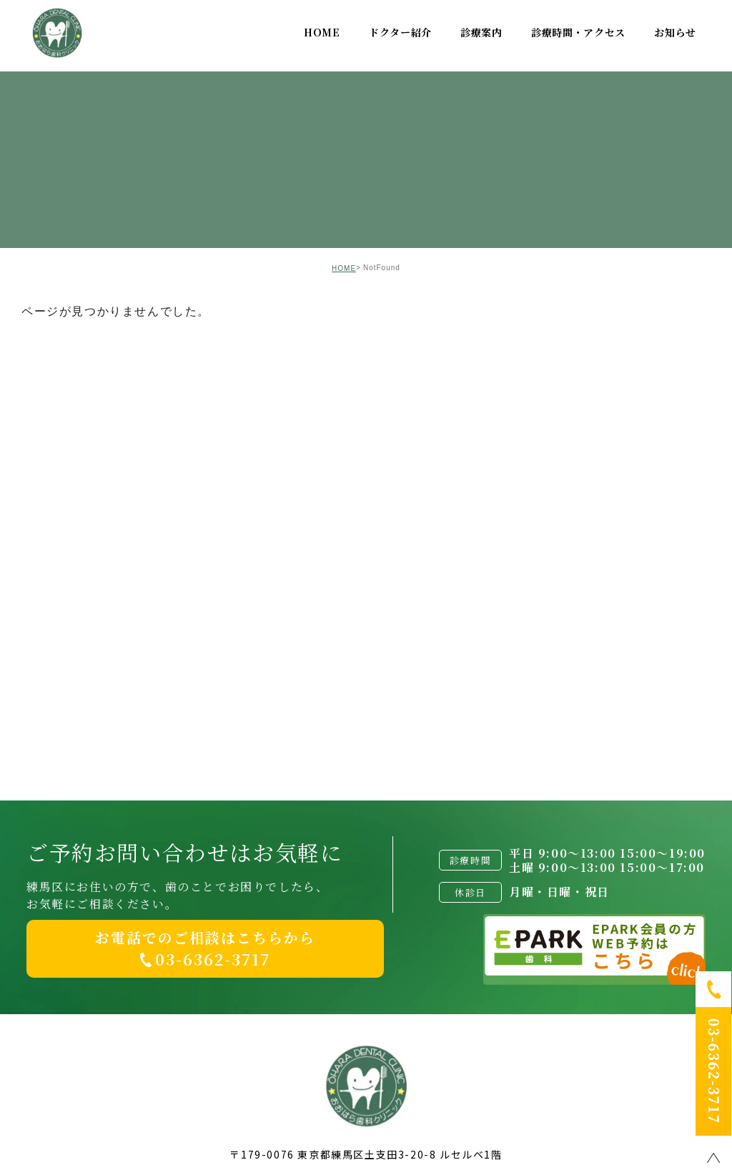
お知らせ (675, 32)
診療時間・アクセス (578, 32)
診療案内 (481, 32)
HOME (322, 32)
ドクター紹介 (400, 32)
